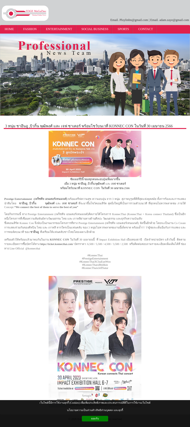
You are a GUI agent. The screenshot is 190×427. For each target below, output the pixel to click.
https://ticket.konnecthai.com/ (56, 244)
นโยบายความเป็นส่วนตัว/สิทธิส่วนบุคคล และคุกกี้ (95, 410)
